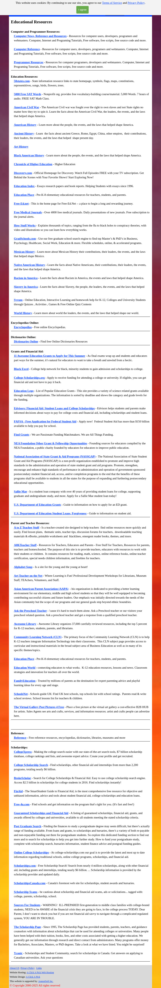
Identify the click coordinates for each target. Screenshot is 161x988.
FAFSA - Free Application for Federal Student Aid (45, 421)
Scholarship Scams (25, 891)
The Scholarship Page (27, 927)
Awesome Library (25, 623)
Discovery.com (23, 173)
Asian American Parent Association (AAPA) (41, 588)
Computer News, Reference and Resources (40, 36)
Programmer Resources (28, 62)
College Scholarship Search (31, 765)
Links (39, 968)
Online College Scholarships (31, 852)
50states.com (22, 81)
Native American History (29, 264)
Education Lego (24, 390)
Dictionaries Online (26, 341)
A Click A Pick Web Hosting (40, 972)
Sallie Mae (20, 491)
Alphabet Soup (23, 567)
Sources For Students (27, 905)
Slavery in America (26, 286)
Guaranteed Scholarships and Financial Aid (41, 813)
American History (25, 124)
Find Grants (21, 434)
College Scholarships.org (29, 377)
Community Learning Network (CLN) (37, 637)
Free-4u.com (21, 804)
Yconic (18, 953)
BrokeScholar (22, 778)
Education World (24, 667)
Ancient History (24, 133)
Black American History (29, 155)
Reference (20, 737)
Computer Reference (27, 49)
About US (14, 968)
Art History (21, 146)
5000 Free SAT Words (27, 94)
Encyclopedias (23, 327)
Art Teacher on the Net (28, 575)
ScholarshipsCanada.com (29, 883)
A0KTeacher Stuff (25, 545)
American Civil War (26, 107)
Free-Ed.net (21, 203)
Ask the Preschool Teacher (30, 610)
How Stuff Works (25, 225)
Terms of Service (112, 2)
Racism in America (26, 278)
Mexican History (24, 251)
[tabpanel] (80, 44)
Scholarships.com (25, 865)
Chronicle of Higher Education (33, 164)
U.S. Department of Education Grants (37, 504)
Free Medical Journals (28, 212)
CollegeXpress (23, 751)
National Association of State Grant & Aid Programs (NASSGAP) (54, 456)
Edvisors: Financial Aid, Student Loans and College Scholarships (54, 408)
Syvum (18, 299)
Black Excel (21, 369)
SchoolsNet (21, 693)
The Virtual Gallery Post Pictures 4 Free (39, 707)
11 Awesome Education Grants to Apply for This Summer (49, 355)
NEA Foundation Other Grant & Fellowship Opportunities (50, 443)
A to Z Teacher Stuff (26, 527)
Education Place (24, 194)
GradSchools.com (25, 238)
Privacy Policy (136, 2)
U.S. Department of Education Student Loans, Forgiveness (50, 513)
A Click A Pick (33, 976)
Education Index (24, 186)
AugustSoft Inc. (45, 981)
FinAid (18, 791)
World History (23, 313)
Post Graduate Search (27, 826)
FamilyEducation (24, 680)
